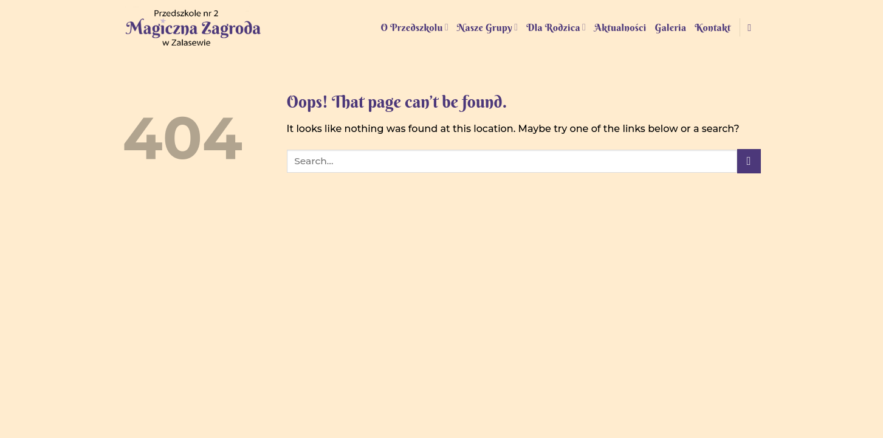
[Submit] (749, 161)
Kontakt (712, 27)
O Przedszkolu (414, 27)
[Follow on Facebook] (752, 27)
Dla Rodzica (556, 27)
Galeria (671, 27)
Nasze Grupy (487, 27)
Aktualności (620, 27)
